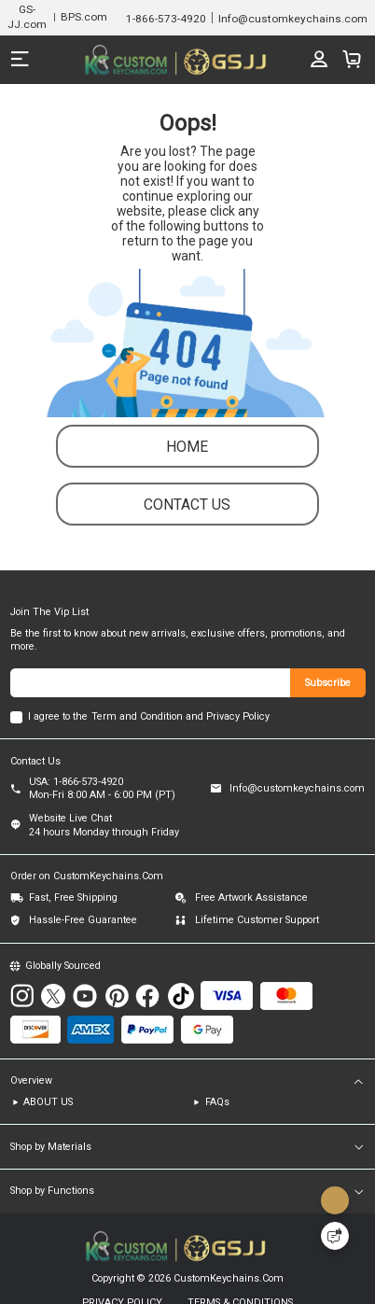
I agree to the (58, 718)
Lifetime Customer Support (257, 922)
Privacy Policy (238, 718)
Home (187, 448)
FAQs (217, 1105)
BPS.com (84, 16)
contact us (187, 506)
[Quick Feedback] (335, 1236)
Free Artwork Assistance (251, 900)
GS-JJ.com (27, 16)
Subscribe (328, 685)
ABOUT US (48, 1105)
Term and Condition (137, 718)
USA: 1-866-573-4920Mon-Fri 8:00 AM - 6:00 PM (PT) (102, 791)
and (194, 718)
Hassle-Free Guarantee (83, 922)
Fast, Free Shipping (73, 900)
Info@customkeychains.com (297, 791)
